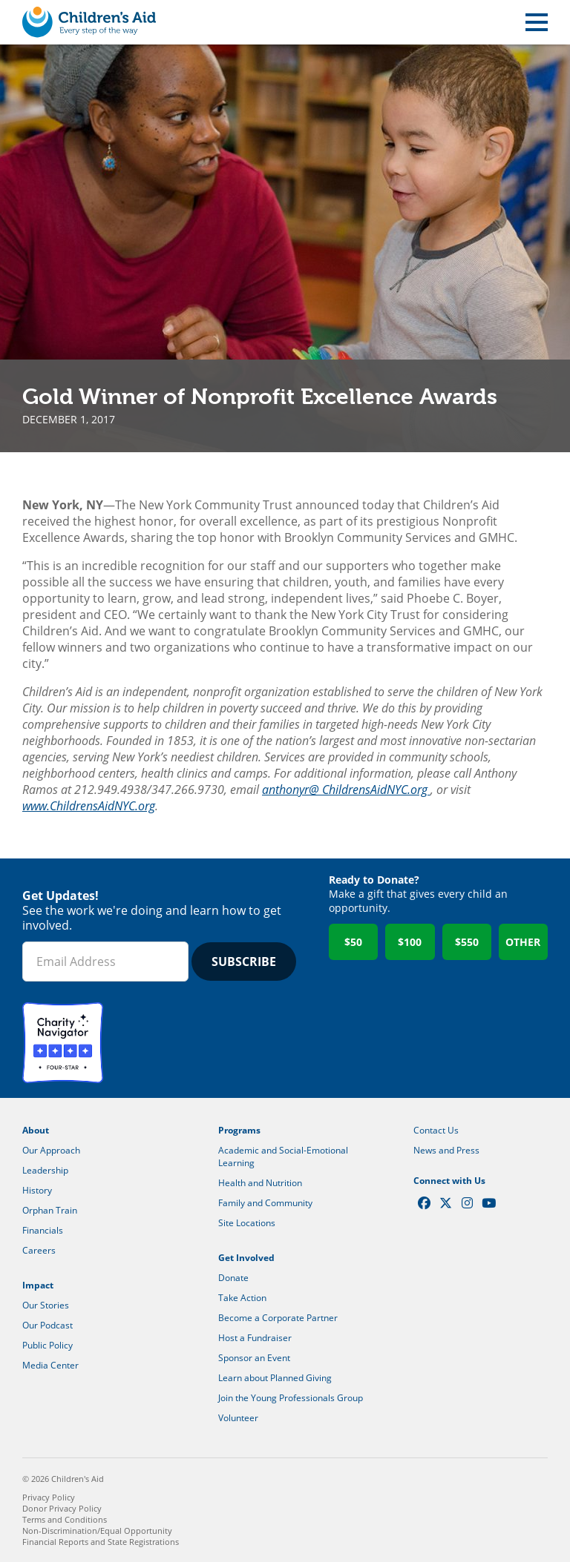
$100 (410, 942)
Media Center (50, 1365)
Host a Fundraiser (255, 1337)
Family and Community (265, 1203)
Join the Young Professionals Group (290, 1397)
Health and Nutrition (260, 1183)
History (37, 1190)
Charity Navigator (62, 1042)
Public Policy (47, 1345)
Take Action (242, 1297)
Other (522, 942)
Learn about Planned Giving (275, 1377)
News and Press (446, 1150)
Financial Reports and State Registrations (100, 1541)
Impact (37, 1285)
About (35, 1130)
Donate (233, 1277)
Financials (42, 1230)
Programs (239, 1130)
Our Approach (51, 1150)
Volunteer (238, 1418)
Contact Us (436, 1130)
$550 (467, 942)
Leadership (45, 1170)
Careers (39, 1250)
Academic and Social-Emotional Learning (283, 1156)
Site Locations (246, 1223)
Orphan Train (49, 1210)
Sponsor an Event (254, 1357)
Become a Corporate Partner (278, 1317)
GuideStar (151, 1042)
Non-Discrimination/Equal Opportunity (97, 1530)
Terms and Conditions (64, 1519)
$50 (353, 942)
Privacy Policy (48, 1497)
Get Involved (246, 1257)
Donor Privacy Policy (62, 1508)
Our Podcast (47, 1325)
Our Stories (45, 1305)
